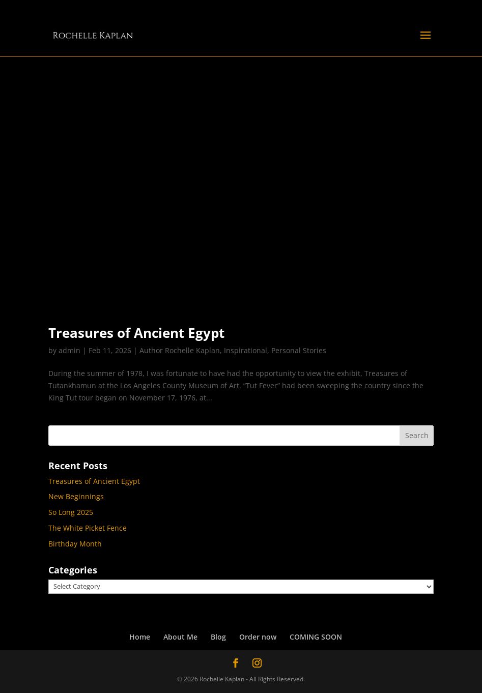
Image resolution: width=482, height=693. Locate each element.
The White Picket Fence (87, 528)
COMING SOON (316, 637)
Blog (218, 637)
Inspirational (245, 350)
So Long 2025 (70, 512)
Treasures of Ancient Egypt (136, 333)
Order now (257, 637)
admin (69, 350)
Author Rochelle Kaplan (179, 350)
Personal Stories (298, 350)
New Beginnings (76, 496)
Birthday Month (75, 543)
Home (139, 637)
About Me (180, 637)
